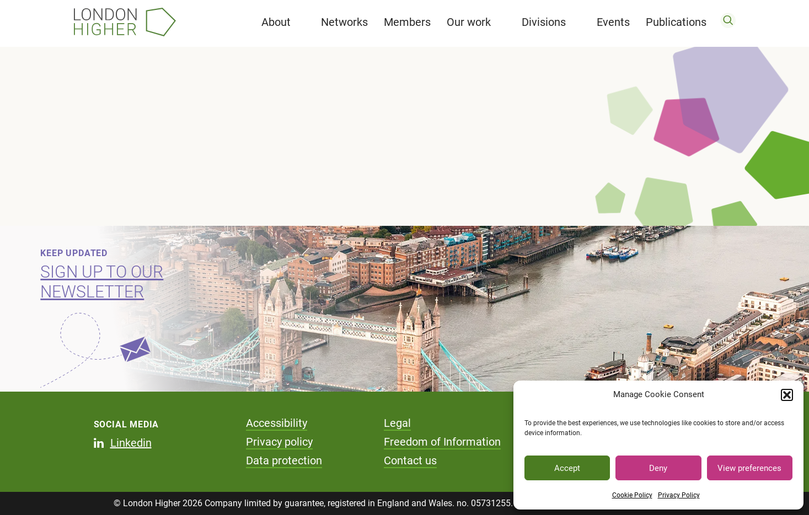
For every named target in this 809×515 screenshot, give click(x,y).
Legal (397, 423)
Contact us (410, 460)
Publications (676, 22)
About (276, 22)
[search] (728, 22)
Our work (469, 22)
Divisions (544, 22)
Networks (344, 22)
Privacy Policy (679, 495)
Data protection (284, 460)
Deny (658, 468)
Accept (567, 468)
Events (613, 22)
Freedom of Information (442, 441)
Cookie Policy (632, 495)
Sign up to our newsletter (101, 281)
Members (407, 22)
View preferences (749, 468)
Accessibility (276, 423)
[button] (786, 394)
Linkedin (131, 442)
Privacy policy (279, 441)
